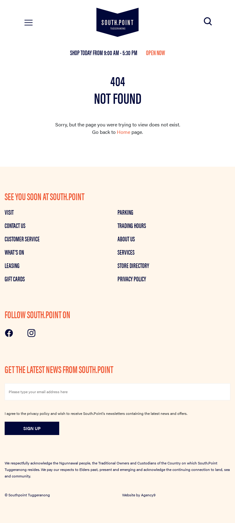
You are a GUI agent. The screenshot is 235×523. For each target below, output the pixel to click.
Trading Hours (132, 225)
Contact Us (15, 225)
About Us (126, 238)
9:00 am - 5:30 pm (121, 52)
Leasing (12, 265)
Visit (9, 212)
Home (123, 131)
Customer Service (22, 238)
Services (126, 252)
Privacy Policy (132, 278)
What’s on (14, 252)
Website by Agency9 (138, 495)
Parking (125, 212)
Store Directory (133, 265)
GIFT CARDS (15, 278)
